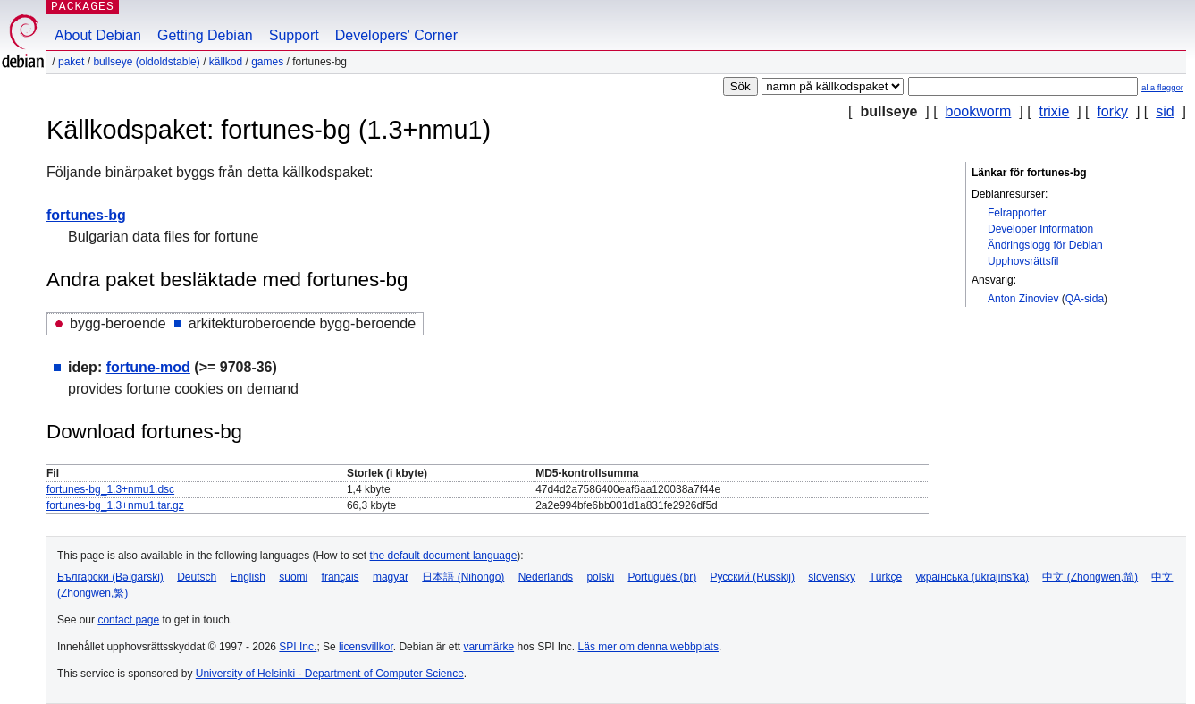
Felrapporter (1017, 213)
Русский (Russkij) (752, 577)
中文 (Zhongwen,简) (1090, 577)
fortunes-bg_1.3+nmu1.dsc (110, 489)
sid (1165, 111)
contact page (128, 620)
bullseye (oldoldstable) (146, 61)
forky (1112, 111)
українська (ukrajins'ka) (972, 577)
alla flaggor (1162, 87)
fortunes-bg (86, 215)
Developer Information (1040, 229)
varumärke (488, 646)
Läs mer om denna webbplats (648, 646)
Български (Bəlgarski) (110, 577)
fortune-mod (148, 367)
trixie (1054, 111)
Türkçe (885, 577)
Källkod (225, 61)
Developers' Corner (396, 35)
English (248, 577)
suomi (293, 577)
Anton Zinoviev (1023, 299)
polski (600, 577)
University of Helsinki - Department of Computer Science (330, 673)
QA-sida (1084, 299)
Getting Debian (205, 35)
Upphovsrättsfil (1023, 261)
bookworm (979, 111)
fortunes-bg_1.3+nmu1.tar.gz (115, 505)
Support (294, 35)
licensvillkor (366, 646)
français (340, 577)
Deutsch (196, 577)
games (267, 61)
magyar (390, 577)
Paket (71, 61)
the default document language (444, 555)
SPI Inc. (297, 646)
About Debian (98, 35)
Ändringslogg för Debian (1045, 245)
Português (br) (661, 577)
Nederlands (545, 577)
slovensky (831, 577)
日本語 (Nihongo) (463, 577)
